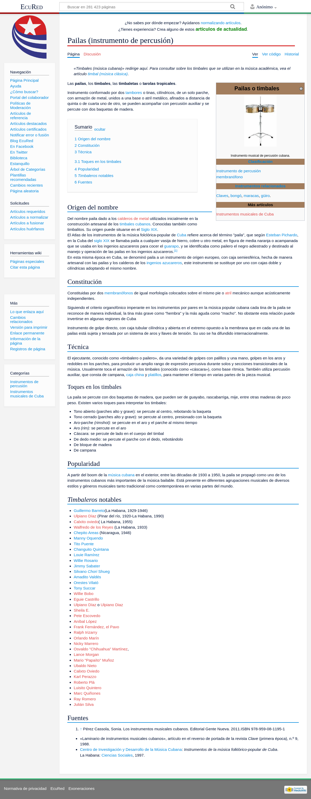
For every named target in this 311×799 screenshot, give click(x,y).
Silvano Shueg (92, 571)
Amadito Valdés (87, 577)
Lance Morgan (86, 654)
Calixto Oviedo (87, 671)
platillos (154, 374)
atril (228, 293)
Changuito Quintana (91, 549)
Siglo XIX (149, 229)
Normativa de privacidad (25, 788)
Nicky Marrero (86, 643)
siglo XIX (102, 240)
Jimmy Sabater (87, 566)
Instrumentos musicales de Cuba (245, 214)
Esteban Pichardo (281, 235)
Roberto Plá (84, 682)
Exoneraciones (81, 788)
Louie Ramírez (87, 555)
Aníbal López (85, 621)
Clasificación (260, 161)
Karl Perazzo (85, 676)
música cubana (121, 475)
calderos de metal (133, 218)
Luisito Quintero (87, 688)
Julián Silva (84, 704)
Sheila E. (82, 610)
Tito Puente (84, 544)
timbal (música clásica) (108, 74)
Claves (222, 195)
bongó (235, 195)
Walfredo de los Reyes (93, 527)
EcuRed (32, 7)
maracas (251, 195)
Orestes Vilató (86, 582)
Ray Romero (85, 699)
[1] (175, 250)
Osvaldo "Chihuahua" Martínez (101, 649)
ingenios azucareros (164, 263)
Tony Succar (85, 588)
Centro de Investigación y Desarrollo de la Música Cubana (131, 749)
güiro (265, 195)
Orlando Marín (86, 638)
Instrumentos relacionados (260, 186)
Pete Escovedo (87, 615)
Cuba (181, 235)
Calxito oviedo (86, 521)
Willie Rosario (86, 560)
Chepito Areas (86, 532)
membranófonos (118, 293)
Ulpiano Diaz (112, 605)
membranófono (229, 177)
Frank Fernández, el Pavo (96, 627)
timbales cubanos (135, 224)
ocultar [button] (99, 129)
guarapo (171, 246)
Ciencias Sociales (117, 755)
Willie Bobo (84, 593)
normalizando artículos (221, 23)
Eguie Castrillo (86, 599)
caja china (135, 374)
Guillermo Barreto (89, 510)
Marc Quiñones (87, 693)
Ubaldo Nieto (85, 665)
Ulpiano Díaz (85, 516)
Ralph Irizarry (85, 632)
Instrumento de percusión (238, 171)
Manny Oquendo (88, 538)
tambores (133, 92)
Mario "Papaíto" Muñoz (94, 660)
